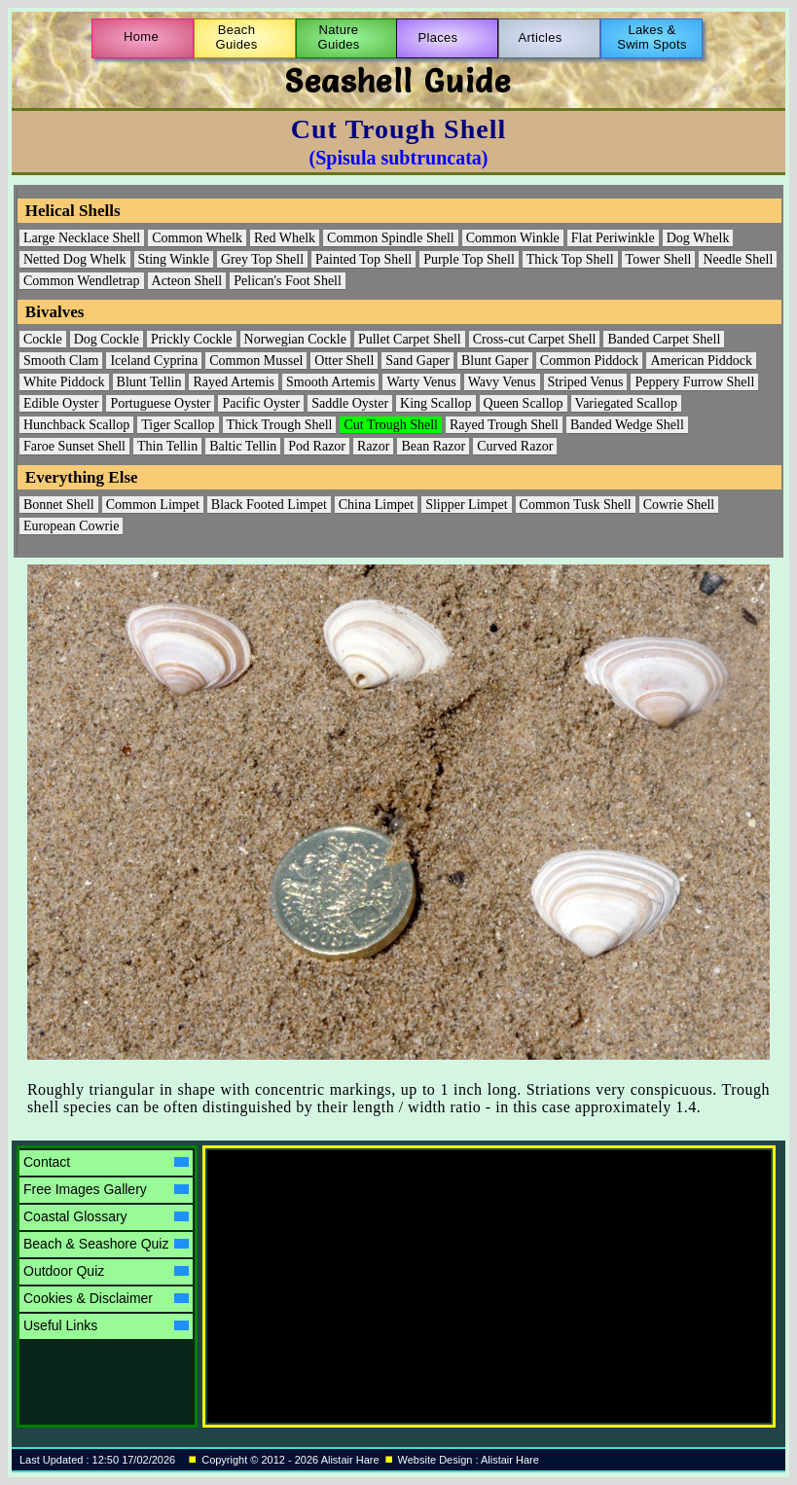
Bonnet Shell (58, 504)
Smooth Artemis (330, 382)
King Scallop (436, 403)
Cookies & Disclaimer (106, 1298)
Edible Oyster (60, 403)
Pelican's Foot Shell (288, 280)
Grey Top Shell (262, 259)
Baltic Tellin (242, 446)
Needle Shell (738, 259)
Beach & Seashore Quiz (106, 1243)
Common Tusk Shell (576, 504)
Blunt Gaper (494, 360)
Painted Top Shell (363, 259)
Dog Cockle (106, 339)
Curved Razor (515, 446)
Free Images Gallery (106, 1189)
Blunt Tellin (149, 382)
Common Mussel (256, 360)
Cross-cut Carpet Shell (535, 339)
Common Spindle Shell (390, 238)
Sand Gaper (417, 360)
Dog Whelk (698, 238)
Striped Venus (586, 382)
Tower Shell (659, 259)
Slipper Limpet (466, 504)
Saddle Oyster (349, 403)
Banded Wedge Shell (627, 424)
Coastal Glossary (106, 1216)
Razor (373, 446)
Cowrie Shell (679, 504)
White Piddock (64, 382)
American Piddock (701, 360)
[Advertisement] (377, 1272)
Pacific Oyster (261, 403)
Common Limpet (152, 504)
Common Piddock (589, 360)
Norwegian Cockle (295, 339)
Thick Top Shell (570, 259)
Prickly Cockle (192, 339)
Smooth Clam (60, 360)
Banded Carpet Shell (663, 339)
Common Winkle (513, 238)
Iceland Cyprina (154, 360)
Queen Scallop (523, 403)
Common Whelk (197, 238)
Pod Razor (316, 446)
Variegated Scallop (626, 403)
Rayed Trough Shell (504, 424)
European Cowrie (71, 526)
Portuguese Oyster (160, 403)
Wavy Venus (502, 382)
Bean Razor (433, 446)
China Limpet (376, 504)
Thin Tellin (167, 446)
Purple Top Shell (469, 259)
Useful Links (106, 1325)
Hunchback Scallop (76, 424)
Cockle (42, 339)
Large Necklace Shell (81, 238)
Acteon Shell (187, 280)
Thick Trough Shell (280, 424)
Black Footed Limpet (269, 504)
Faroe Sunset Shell (74, 446)
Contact (106, 1162)
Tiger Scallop (177, 424)
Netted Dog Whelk (75, 259)
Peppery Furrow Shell (694, 382)
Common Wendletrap (81, 280)
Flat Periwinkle (613, 238)
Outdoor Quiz (106, 1271)
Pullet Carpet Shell (409, 339)
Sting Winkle (173, 259)
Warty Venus (420, 382)
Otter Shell (344, 360)
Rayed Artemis (233, 382)
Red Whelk (284, 238)
